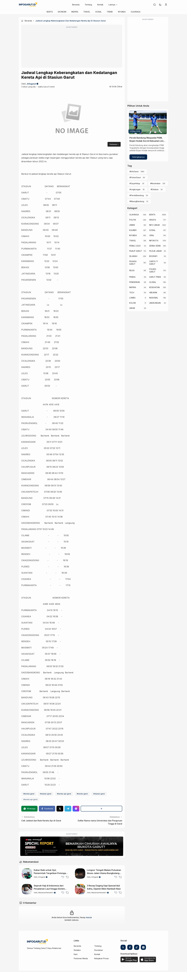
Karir (76, 954)
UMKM (132, 225)
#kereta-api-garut (64, 794)
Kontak (100, 4)
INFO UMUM (154, 225)
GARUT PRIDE (155, 277)
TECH (131, 292)
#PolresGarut (135, 177)
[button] (160, 4)
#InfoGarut (133, 171)
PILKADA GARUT (132, 262)
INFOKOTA (153, 240)
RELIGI (131, 270)
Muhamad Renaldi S (45, 893)
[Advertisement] (72, 48)
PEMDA (132, 277)
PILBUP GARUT (135, 251)
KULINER (132, 230)
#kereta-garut (28, 794)
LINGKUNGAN (155, 303)
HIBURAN (153, 292)
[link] (154, 4)
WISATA (152, 220)
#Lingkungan (135, 189)
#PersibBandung (136, 195)
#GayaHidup (134, 183)
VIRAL (151, 235)
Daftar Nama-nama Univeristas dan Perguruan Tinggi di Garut (100, 822)
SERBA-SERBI (155, 246)
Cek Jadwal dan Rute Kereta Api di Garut (41, 820)
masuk (89, 917)
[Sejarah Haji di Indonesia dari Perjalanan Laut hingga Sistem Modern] (27, 889)
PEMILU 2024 (135, 246)
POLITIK (132, 220)
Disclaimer (98, 950)
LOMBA (132, 298)
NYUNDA (122, 12)
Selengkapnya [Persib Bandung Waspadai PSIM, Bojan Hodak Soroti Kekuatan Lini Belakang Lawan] (138, 157)
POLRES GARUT (152, 270)
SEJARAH (133, 256)
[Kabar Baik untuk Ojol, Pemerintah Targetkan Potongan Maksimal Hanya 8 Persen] (27, 873)
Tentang (88, 4)
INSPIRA (74, 12)
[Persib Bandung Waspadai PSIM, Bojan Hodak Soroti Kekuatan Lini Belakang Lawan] (148, 122)
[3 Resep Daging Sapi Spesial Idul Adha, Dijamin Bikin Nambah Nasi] (80, 889)
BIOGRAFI (153, 256)
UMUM (132, 308)
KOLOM (132, 303)
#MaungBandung (136, 201)
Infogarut (31, 83)
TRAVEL (86, 12)
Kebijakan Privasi (101, 958)
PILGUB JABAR (155, 251)
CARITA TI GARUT (153, 262)
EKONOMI (62, 12)
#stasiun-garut (45, 794)
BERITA (50, 12)
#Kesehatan (155, 183)
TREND (110, 12)
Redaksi (77, 950)
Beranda (75, 4)
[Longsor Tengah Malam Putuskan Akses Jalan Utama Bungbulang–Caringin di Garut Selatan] (80, 873)
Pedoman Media (81, 958)
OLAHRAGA (135, 12)
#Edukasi (154, 189)
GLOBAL (152, 282)
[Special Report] (71, 846)
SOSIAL (98, 12)
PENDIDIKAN (134, 282)
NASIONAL (153, 298)
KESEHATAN (154, 287)
